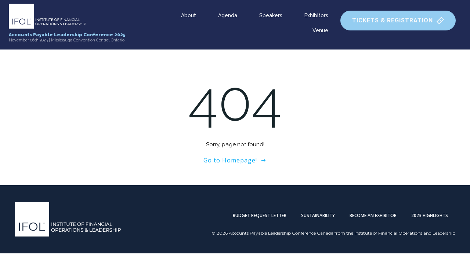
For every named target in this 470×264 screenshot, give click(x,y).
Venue (320, 30)
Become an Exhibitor (373, 215)
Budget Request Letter (259, 215)
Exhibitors (316, 15)
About (188, 15)
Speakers (270, 15)
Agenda (227, 15)
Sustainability (318, 215)
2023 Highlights (429, 215)
